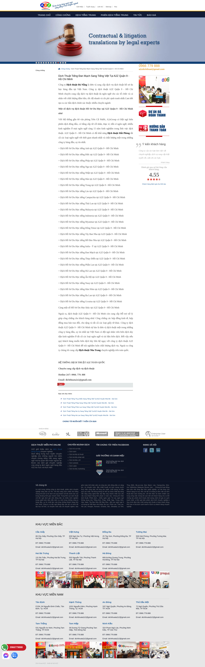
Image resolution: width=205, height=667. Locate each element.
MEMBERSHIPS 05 (101, 434)
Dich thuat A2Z (41, 663)
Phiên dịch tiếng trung (114, 15)
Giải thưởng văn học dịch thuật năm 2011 (115, 462)
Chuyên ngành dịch (79, 445)
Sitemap (108, 7)
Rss (115, 7)
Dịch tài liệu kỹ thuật (76, 454)
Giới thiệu (79, 7)
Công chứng (63, 15)
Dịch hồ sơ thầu (75, 449)
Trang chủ (44, 15)
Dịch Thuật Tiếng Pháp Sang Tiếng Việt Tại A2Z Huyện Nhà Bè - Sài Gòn (88, 403)
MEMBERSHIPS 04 (83, 434)
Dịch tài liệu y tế (74, 460)
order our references (155, 128)
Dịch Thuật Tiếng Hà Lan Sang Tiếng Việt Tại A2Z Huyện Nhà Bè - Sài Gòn (89, 415)
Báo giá (151, 15)
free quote (152, 115)
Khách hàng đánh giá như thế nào (154, 184)
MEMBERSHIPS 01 (42, 434)
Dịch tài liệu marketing (77, 469)
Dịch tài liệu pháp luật (76, 457)
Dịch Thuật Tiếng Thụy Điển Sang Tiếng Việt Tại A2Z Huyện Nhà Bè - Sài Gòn (90, 399)
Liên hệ (100, 7)
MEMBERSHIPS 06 (127, 434)
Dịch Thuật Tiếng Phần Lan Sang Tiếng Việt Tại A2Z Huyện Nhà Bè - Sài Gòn (90, 407)
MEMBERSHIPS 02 (56, 434)
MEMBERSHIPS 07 (155, 434)
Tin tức (137, 15)
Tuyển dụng (90, 7)
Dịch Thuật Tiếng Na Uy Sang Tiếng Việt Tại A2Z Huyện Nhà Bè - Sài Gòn (89, 411)
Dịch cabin (73, 466)
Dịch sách (72, 451)
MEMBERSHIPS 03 (68, 434)
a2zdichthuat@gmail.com (152, 69)
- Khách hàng (164, 162)
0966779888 (16, 647)
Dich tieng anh (45, 6)
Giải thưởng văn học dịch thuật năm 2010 (115, 471)
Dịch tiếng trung (86, 15)
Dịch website (73, 463)
